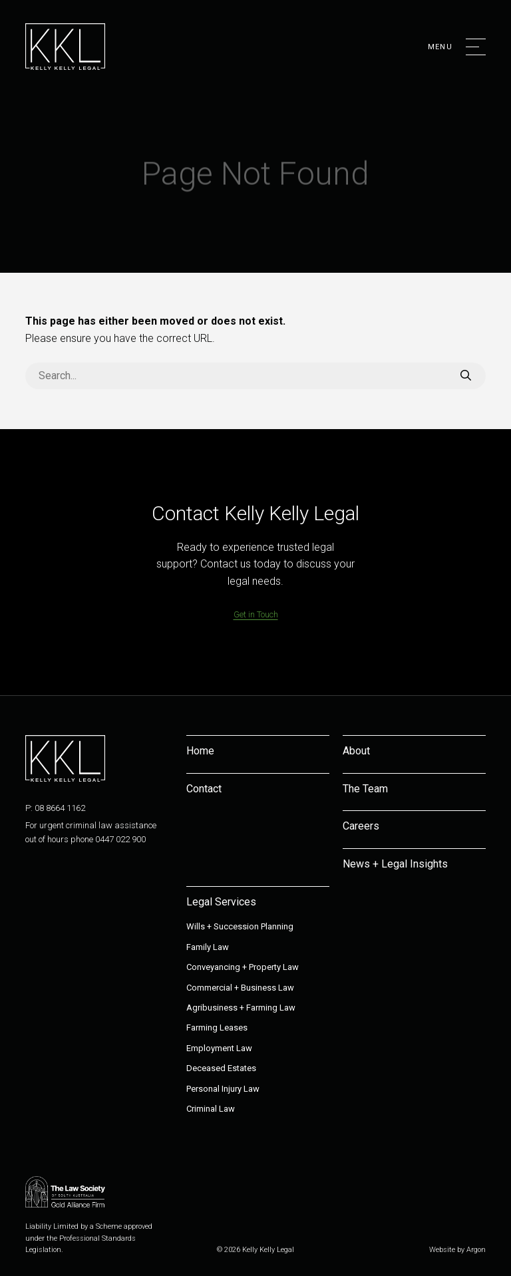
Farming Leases (217, 1028)
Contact (204, 788)
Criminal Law (210, 1109)
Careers (361, 826)
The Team (365, 788)
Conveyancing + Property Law (242, 967)
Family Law (207, 947)
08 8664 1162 (60, 808)
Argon (476, 1249)
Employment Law (219, 1048)
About (356, 750)
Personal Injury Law (222, 1089)
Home (200, 750)
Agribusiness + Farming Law (240, 1008)
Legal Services (221, 901)
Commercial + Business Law (240, 988)
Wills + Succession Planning (239, 926)
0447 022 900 (120, 839)
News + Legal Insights (395, 864)
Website (442, 1249)
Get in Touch (256, 614)
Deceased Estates (221, 1068)
